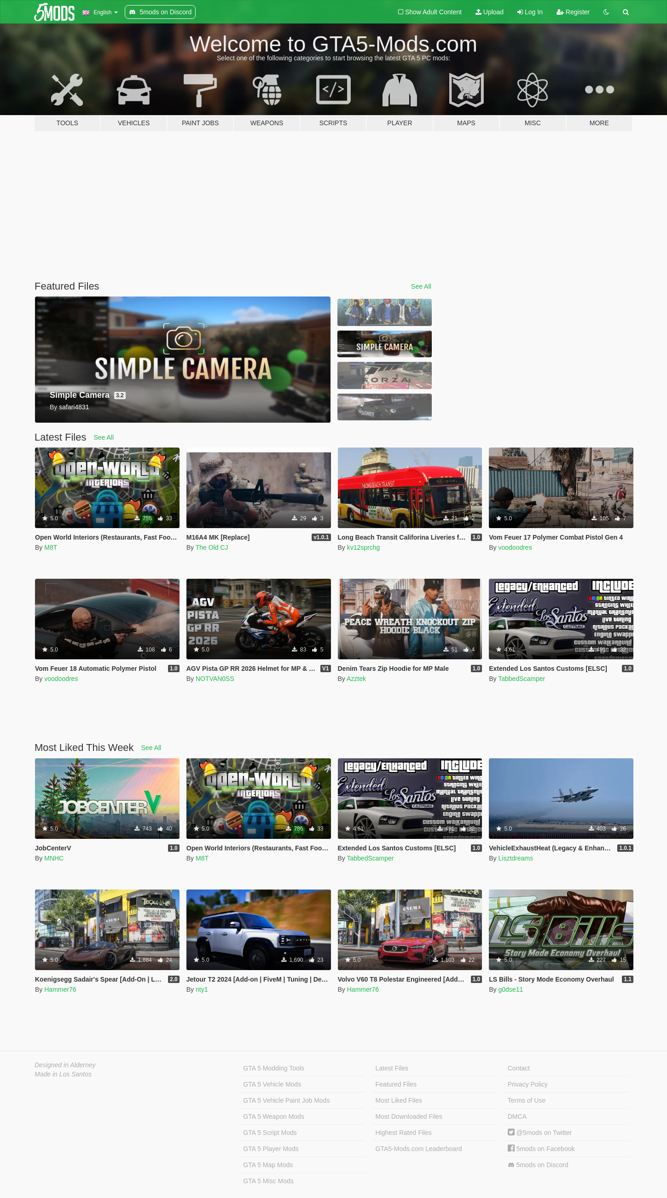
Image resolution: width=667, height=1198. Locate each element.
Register (573, 12)
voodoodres (515, 547)
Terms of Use (526, 1100)
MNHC (54, 858)
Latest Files (392, 1068)
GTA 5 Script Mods (269, 1132)
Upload (490, 12)
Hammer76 (60, 989)
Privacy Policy (528, 1084)
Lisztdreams (515, 858)
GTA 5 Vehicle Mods (272, 1084)
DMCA (517, 1116)
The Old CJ (212, 547)
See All (421, 286)
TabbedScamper (521, 678)
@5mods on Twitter (540, 1132)
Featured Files (396, 1084)
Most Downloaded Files (409, 1116)
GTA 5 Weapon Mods (273, 1116)
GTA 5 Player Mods (270, 1148)
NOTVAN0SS (215, 678)
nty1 (202, 989)
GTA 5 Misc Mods (268, 1181)
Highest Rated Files (404, 1132)
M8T (50, 547)
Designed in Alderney (65, 1065)
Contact (519, 1068)
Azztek (356, 678)
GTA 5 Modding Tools (273, 1068)
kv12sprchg (363, 547)
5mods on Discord (538, 1165)
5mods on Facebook (541, 1149)
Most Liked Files (399, 1100)
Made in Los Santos (63, 1074)
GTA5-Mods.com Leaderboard (419, 1148)
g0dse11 (510, 989)
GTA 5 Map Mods (268, 1165)
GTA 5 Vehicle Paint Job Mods (286, 1100)
